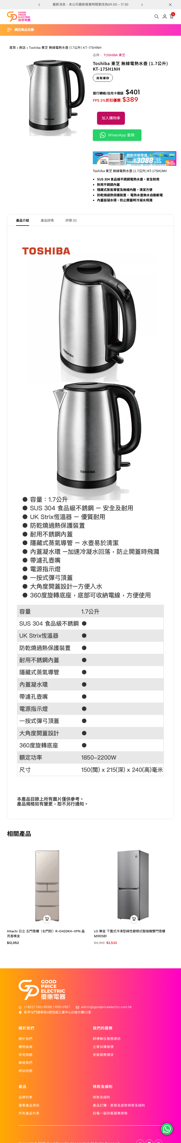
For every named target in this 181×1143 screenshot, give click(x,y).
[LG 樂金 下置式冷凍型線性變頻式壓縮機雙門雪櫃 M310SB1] (134, 885)
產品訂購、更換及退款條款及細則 (119, 1105)
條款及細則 (101, 1097)
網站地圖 (26, 1070)
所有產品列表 (29, 1113)
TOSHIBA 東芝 (114, 55)
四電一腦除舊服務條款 (110, 1113)
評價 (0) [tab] (71, 220)
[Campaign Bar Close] (172, 4)
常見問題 (26, 1054)
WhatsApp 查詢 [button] (117, 135)
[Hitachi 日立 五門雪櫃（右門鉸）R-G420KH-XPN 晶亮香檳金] (47, 885)
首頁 (12, 48)
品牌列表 (26, 1097)
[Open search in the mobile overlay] (156, 16)
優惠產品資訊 (29, 1105)
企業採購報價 (103, 1046)
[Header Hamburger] (23, 30)
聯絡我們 (26, 1062)
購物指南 (26, 1046)
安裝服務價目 (103, 1054)
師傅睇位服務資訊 (107, 1038)
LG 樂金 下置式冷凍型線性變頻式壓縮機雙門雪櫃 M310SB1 (129, 934)
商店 (22, 48)
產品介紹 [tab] (22, 220)
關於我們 (26, 1038)
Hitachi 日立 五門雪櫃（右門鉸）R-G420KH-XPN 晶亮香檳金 (46, 934)
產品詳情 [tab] (47, 220)
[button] (142, 4)
